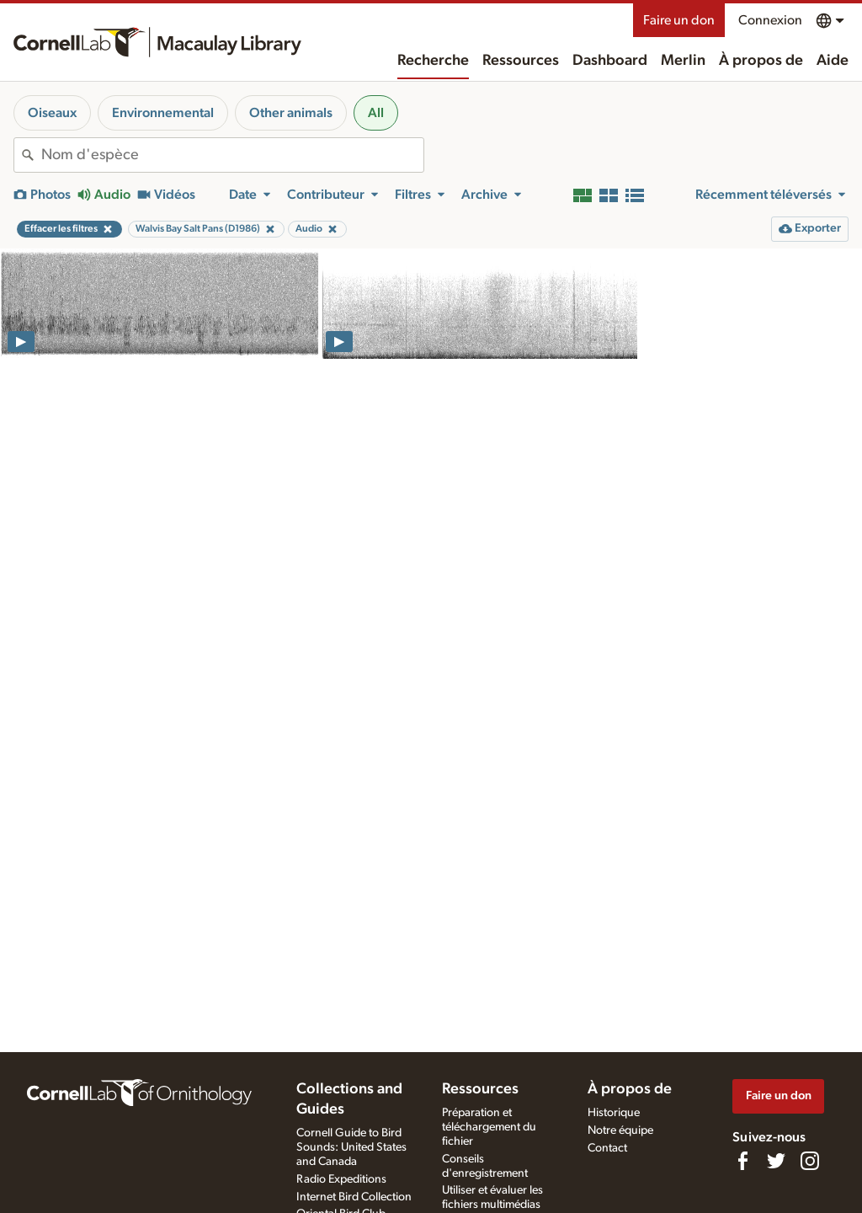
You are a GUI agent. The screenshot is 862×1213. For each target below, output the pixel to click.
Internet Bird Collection (354, 1197)
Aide (833, 60)
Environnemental (163, 113)
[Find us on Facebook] (742, 1161)
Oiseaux (52, 113)
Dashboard (609, 60)
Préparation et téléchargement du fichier (489, 1127)
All (376, 113)
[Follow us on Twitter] (776, 1161)
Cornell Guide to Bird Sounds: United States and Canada (351, 1147)
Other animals (291, 113)
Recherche (433, 60)
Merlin (683, 60)
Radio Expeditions (341, 1179)
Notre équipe (620, 1130)
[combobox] (232, 155)
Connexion (770, 20)
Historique (614, 1113)
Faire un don (679, 20)
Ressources (520, 60)
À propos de (761, 60)
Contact (607, 1148)
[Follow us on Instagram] (810, 1161)
